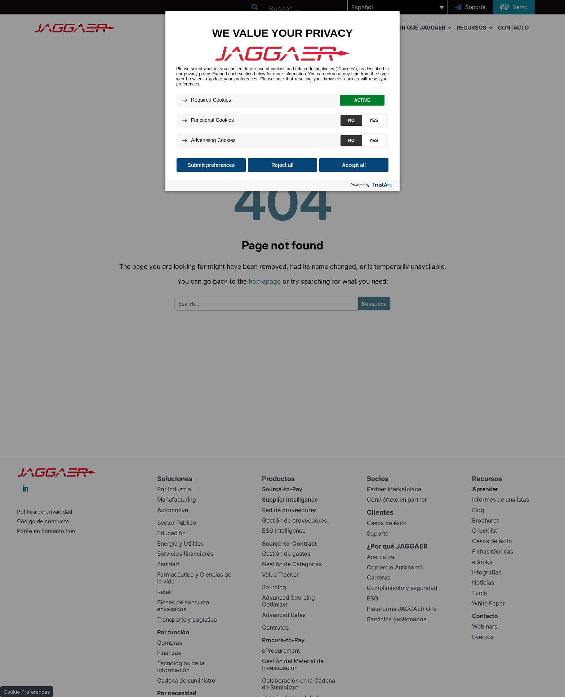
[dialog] (282, 101)
